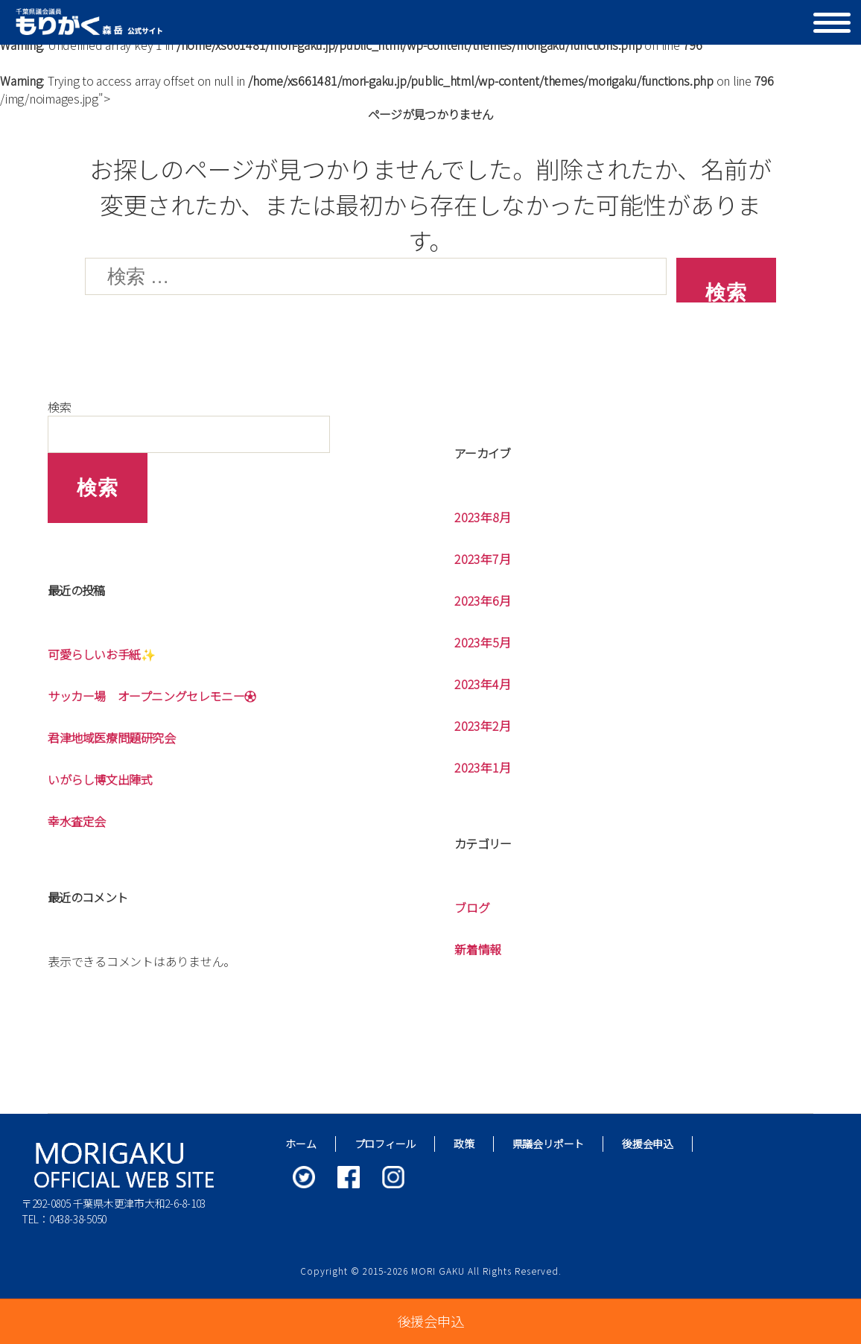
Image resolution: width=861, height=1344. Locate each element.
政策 (464, 1143)
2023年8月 (482, 517)
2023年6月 (482, 600)
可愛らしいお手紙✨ (101, 654)
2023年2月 (482, 726)
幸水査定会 (77, 821)
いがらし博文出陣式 (100, 779)
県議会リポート (548, 1143)
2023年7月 (482, 559)
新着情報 (477, 949)
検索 (60, 407)
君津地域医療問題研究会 (112, 738)
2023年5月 (482, 642)
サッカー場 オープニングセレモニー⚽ (152, 696)
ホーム (300, 1143)
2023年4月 (482, 684)
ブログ (471, 907)
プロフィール (385, 1143)
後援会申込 (647, 1143)
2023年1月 (482, 767)
